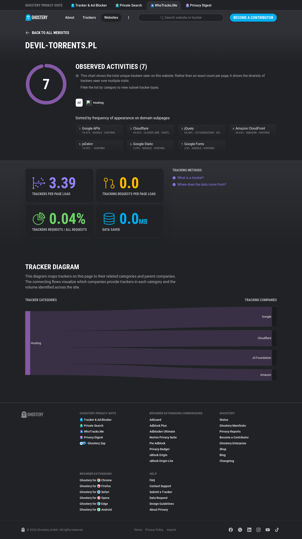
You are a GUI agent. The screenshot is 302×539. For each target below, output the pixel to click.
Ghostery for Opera (94, 498)
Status (224, 419)
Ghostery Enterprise (233, 443)
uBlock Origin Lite (161, 461)
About (69, 18)
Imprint (171, 529)
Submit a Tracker (161, 492)
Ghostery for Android (96, 509)
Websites (111, 18)
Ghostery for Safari (94, 492)
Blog (223, 455)
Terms (138, 529)
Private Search (128, 5)
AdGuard (155, 419)
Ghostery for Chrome (96, 480)
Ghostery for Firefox (95, 486)
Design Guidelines (162, 503)
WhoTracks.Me (163, 5)
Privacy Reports (230, 431)
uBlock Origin (158, 455)
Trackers (89, 18)
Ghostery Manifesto (233, 425)
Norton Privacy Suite (163, 437)
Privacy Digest (198, 5)
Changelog (227, 461)
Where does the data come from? (199, 184)
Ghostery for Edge (94, 503)
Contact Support (160, 486)
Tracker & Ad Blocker (89, 5)
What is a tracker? (188, 178)
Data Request (159, 498)
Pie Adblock (157, 443)
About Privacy (159, 509)
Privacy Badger (160, 449)
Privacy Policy (154, 529)
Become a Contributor (253, 17)
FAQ (152, 480)
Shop (223, 449)
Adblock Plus (158, 425)
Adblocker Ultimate (162, 431)
